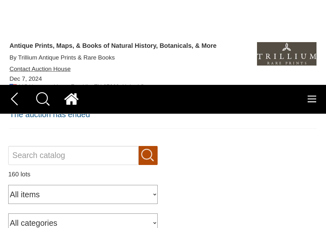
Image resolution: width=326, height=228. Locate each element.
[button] (15, 212)
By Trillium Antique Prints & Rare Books (62, 57)
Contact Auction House (40, 78)
